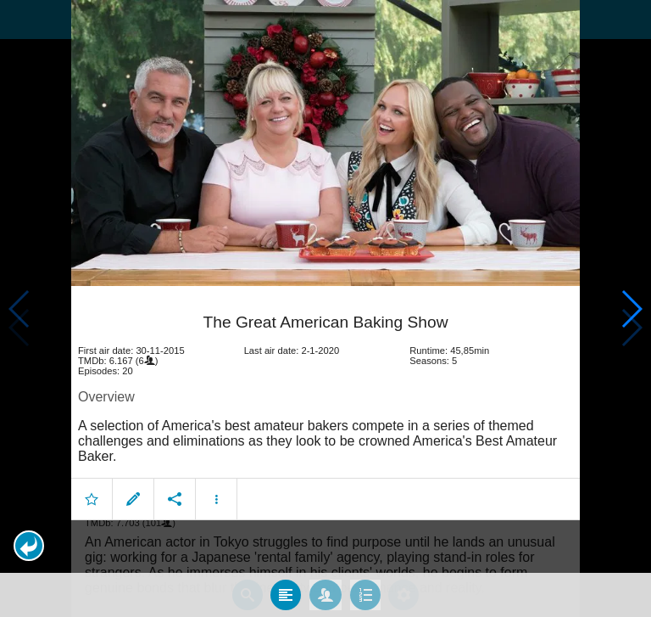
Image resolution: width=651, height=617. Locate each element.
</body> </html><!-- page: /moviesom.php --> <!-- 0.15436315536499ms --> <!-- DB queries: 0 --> (325, 308)
